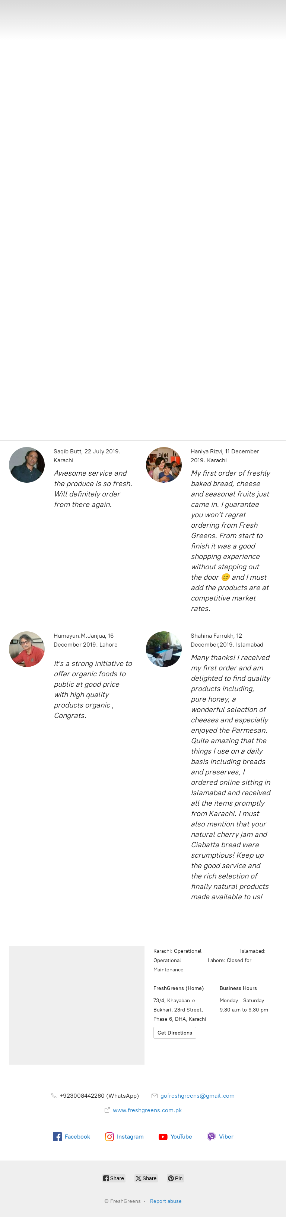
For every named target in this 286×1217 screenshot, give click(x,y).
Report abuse (166, 1201)
